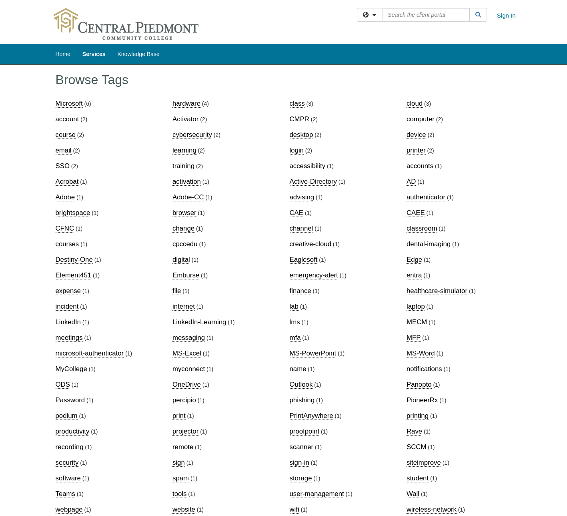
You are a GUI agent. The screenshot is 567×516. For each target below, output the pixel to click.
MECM (417, 322)
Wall (413, 494)
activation (186, 181)
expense (68, 291)
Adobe (65, 197)
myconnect (188, 369)
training (183, 166)
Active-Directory (313, 181)
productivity (73, 431)
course (66, 135)
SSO (63, 166)
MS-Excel (186, 353)
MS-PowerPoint (313, 353)
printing (418, 416)
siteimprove (424, 462)
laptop (416, 306)
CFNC (65, 228)
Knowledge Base (138, 54)
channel (301, 228)
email (64, 150)
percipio (184, 400)
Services (94, 54)
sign (178, 462)
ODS (63, 384)
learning (184, 150)
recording (70, 447)
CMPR (299, 119)
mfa (295, 337)
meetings (69, 337)
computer (421, 119)
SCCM (416, 447)
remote (182, 447)
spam (180, 478)
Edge (414, 259)
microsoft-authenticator (90, 353)
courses (67, 244)
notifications (424, 369)
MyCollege (71, 369)
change (183, 228)
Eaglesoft (304, 259)
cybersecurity (192, 135)
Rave (414, 431)
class (297, 103)
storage (301, 478)
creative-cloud (310, 244)
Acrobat (67, 181)
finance (300, 291)
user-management (317, 494)
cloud (415, 103)
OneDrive (186, 384)
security (67, 462)
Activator (185, 119)
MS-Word (421, 353)
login (297, 150)
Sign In (506, 15)
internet (183, 306)
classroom (422, 228)
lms (295, 322)
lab (294, 306)
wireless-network (432, 509)
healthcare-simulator (437, 291)
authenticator (426, 197)
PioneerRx (422, 400)
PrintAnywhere (311, 416)
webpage (69, 509)
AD (411, 181)
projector (185, 431)
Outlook (301, 384)
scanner (302, 447)
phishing (302, 400)
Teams (65, 494)
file (176, 291)
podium (67, 416)
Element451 (74, 275)
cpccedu (185, 244)
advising (302, 197)
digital (181, 259)
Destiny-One (74, 259)
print (179, 416)
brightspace (73, 213)
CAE (297, 213)
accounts (420, 166)
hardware (186, 103)
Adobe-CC (188, 197)
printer (416, 150)
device (416, 135)
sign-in (299, 462)
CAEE (416, 213)
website (183, 509)
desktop (301, 135)
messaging (188, 337)
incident (67, 306)
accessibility (308, 166)
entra (414, 275)
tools (179, 494)
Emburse (185, 275)
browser (184, 213)
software (68, 478)
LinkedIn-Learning (199, 322)
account (67, 119)
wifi (294, 509)
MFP (414, 337)
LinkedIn (68, 322)
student (418, 478)
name (298, 369)
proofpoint (305, 431)
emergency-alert (314, 275)
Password (70, 400)
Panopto (419, 384)
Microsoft (69, 103)
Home (63, 54)
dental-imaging (429, 244)
